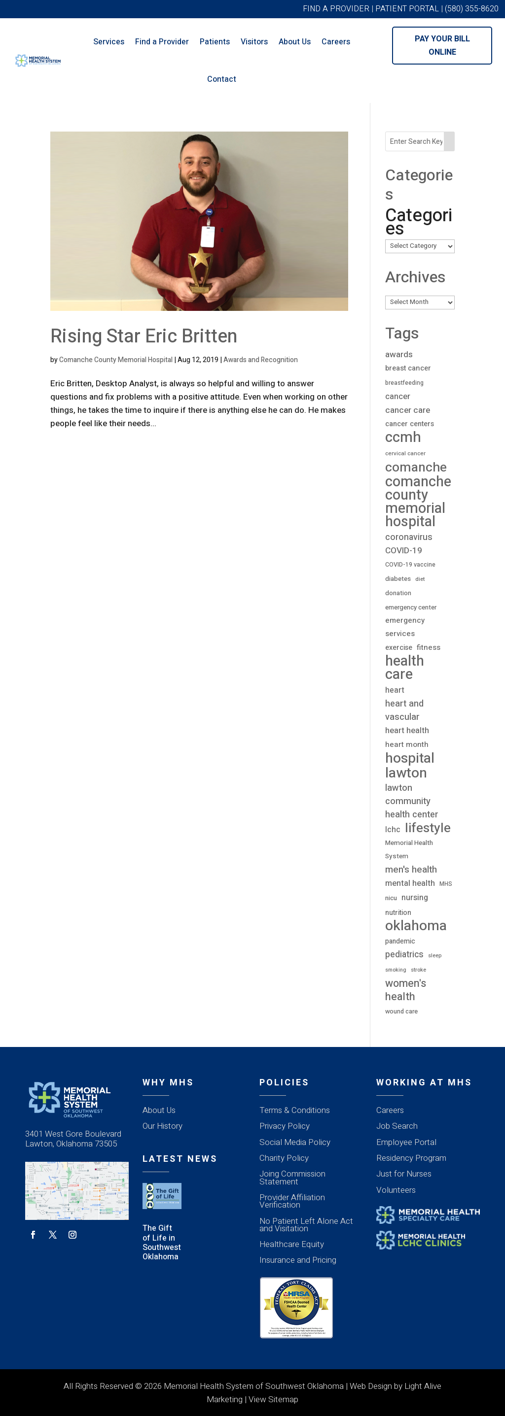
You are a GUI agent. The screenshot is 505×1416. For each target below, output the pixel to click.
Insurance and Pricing (297, 1260)
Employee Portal (406, 1142)
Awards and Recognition (260, 360)
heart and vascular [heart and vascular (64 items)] (404, 710)
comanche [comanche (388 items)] (416, 467)
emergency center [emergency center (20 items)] (410, 607)
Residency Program (411, 1158)
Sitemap (283, 1399)
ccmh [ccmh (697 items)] (403, 437)
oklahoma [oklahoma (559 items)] (416, 926)
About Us (295, 42)
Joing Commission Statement (292, 1177)
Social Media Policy (294, 1142)
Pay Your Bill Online (442, 45)
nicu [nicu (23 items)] (391, 898)
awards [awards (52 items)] (399, 354)
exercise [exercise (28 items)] (398, 647)
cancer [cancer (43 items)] (397, 397)
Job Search (397, 1126)
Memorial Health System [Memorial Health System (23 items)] (409, 849)
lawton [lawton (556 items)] (406, 773)
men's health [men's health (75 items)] (411, 870)
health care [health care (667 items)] (404, 667)
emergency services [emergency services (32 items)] (405, 627)
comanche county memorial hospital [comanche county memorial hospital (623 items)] (418, 502)
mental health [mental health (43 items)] (410, 883)
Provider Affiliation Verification (292, 1201)
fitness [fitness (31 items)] (428, 647)
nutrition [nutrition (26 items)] (398, 913)
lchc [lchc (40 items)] (392, 830)
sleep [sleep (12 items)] (434, 955)
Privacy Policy (284, 1126)
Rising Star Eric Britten (143, 336)
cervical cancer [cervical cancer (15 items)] (405, 453)
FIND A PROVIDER (336, 9)
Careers (336, 42)
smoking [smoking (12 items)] (395, 970)
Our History (162, 1126)
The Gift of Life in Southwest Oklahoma (162, 1242)
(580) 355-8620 (472, 9)
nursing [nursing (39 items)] (414, 898)
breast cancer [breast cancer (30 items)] (408, 368)
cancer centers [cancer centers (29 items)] (409, 424)
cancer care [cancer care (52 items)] (407, 410)
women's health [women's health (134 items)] (405, 990)
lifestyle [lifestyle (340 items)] (428, 828)
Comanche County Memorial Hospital (116, 360)
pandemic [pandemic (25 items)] (400, 941)
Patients (215, 42)
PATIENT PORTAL (407, 9)
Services (108, 42)
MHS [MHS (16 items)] (445, 883)
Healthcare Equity (291, 1244)
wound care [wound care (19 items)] (401, 1011)
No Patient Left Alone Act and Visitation (306, 1225)
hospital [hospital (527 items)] (409, 758)
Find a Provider (162, 42)
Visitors (254, 42)
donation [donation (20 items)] (398, 593)
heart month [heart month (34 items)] (407, 744)
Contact (221, 79)
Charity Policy (284, 1158)
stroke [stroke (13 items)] (418, 970)
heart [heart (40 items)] (394, 690)
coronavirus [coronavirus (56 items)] (409, 537)
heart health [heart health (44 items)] (407, 731)
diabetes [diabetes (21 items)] (398, 579)
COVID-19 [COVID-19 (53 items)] (403, 550)
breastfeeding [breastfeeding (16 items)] (404, 382)
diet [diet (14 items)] (420, 579)
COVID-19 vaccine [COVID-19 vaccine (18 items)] (410, 564)
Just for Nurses (404, 1174)
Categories (418, 222)
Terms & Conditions (294, 1110)
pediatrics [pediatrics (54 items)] (404, 954)
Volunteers (396, 1190)
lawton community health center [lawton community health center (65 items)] (411, 801)
